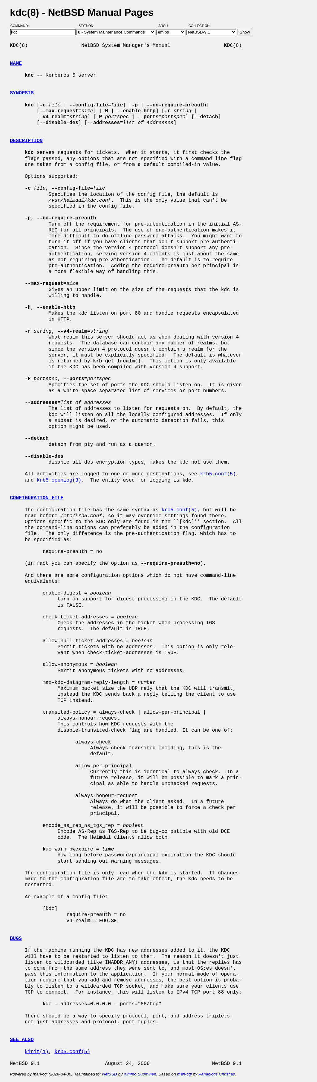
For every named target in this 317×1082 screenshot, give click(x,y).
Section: (88, 26)
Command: (22, 26)
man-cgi (184, 1074)
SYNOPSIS (22, 93)
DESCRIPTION (26, 140)
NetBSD (109, 1074)
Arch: (166, 26)
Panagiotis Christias (216, 1074)
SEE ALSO (22, 1039)
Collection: (200, 26)
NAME (16, 63)
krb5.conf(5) (218, 474)
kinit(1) (37, 1051)
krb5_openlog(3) (59, 480)
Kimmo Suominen (140, 1074)
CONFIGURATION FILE (36, 498)
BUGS (16, 938)
